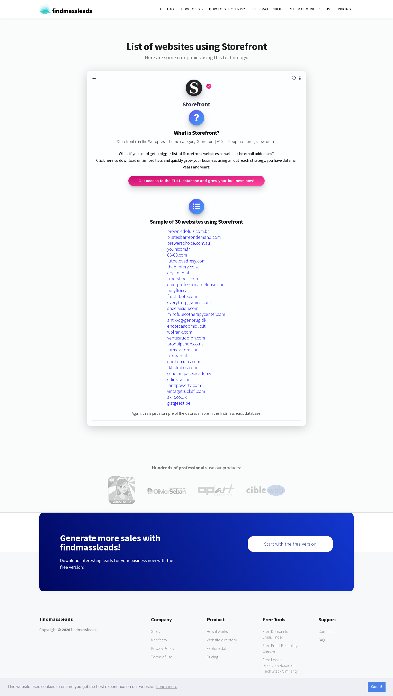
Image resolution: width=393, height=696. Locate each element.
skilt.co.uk (177, 397)
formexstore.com (183, 350)
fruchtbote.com (182, 296)
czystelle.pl (178, 273)
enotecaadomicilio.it (186, 326)
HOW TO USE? (192, 9)
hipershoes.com (182, 279)
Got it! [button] (376, 687)
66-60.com (177, 255)
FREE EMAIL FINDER (266, 9)
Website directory (222, 639)
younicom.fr (178, 249)
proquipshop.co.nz (185, 344)
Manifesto (159, 639)
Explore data (217, 648)
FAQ (321, 639)
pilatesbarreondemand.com (194, 237)
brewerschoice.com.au (188, 243)
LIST (329, 9)
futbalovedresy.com (186, 261)
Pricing (212, 656)
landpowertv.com (184, 385)
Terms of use (161, 656)
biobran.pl (177, 356)
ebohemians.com (183, 361)
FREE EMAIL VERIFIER (303, 9)
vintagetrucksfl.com (186, 391)
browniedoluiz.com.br (188, 231)
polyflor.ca (177, 290)
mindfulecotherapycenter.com (196, 314)
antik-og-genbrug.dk (186, 320)
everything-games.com (189, 302)
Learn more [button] (166, 686)
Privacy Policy (162, 648)
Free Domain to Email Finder (275, 634)
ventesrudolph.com (186, 338)
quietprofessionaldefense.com (196, 284)
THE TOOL (168, 9)
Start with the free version (290, 544)
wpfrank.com (179, 332)
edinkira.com (179, 379)
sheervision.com (182, 308)
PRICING (344, 9)
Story (155, 631)
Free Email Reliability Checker (280, 648)
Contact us (327, 631)
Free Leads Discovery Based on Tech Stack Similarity (280, 665)
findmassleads (65, 10)
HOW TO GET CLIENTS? (227, 9)
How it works (217, 631)
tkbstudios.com (182, 367)
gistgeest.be (178, 403)
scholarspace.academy (189, 373)
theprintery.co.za (183, 267)
